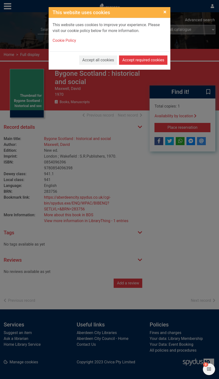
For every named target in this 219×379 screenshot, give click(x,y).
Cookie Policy (64, 40)
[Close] (164, 12)
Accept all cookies (98, 60)
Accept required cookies (143, 60)
